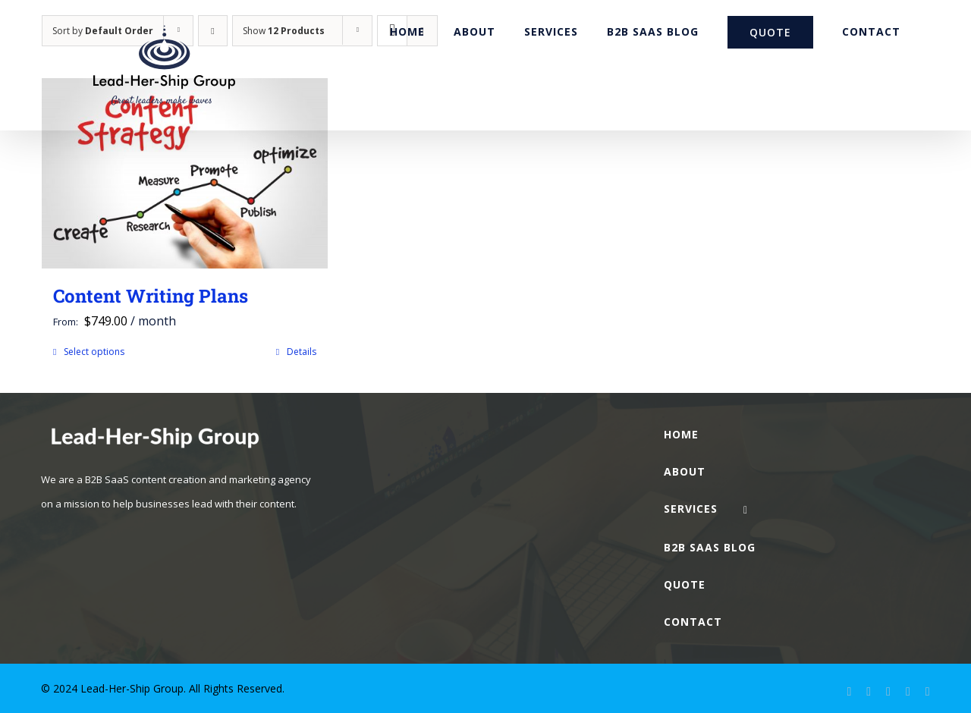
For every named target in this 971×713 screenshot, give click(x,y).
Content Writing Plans (150, 296)
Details (301, 351)
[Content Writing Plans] (185, 173)
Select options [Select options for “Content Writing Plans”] (94, 351)
